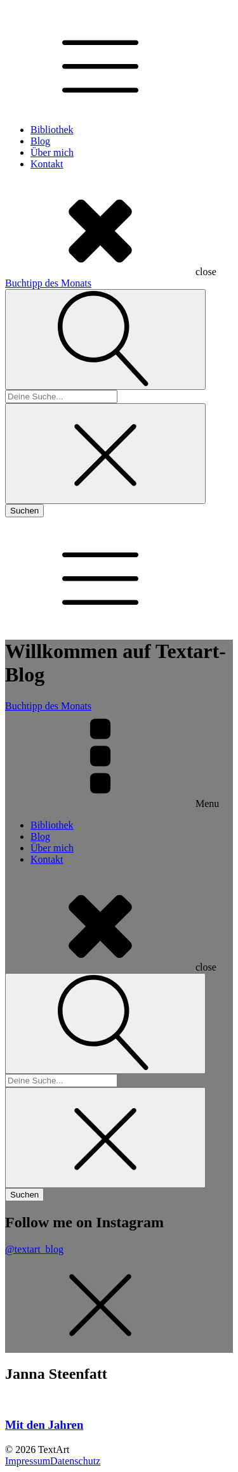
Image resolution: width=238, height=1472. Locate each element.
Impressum (27, 1461)
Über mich (52, 152)
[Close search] (105, 453)
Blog (40, 141)
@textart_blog (34, 1249)
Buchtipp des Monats (48, 283)
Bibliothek (52, 129)
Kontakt (46, 163)
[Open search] (105, 339)
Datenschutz (75, 1461)
